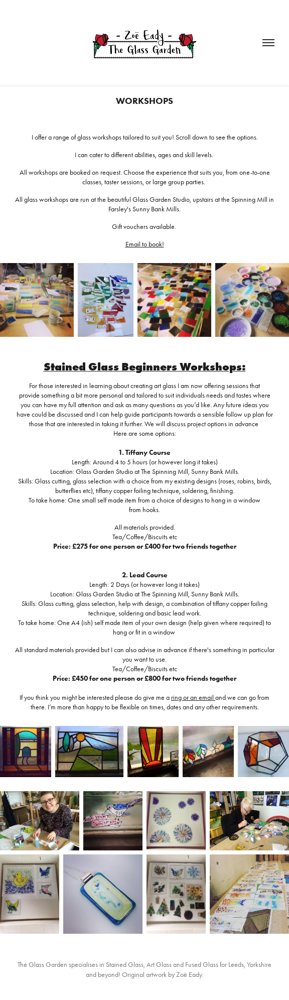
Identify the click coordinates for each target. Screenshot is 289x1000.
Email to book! (144, 244)
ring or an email (193, 697)
